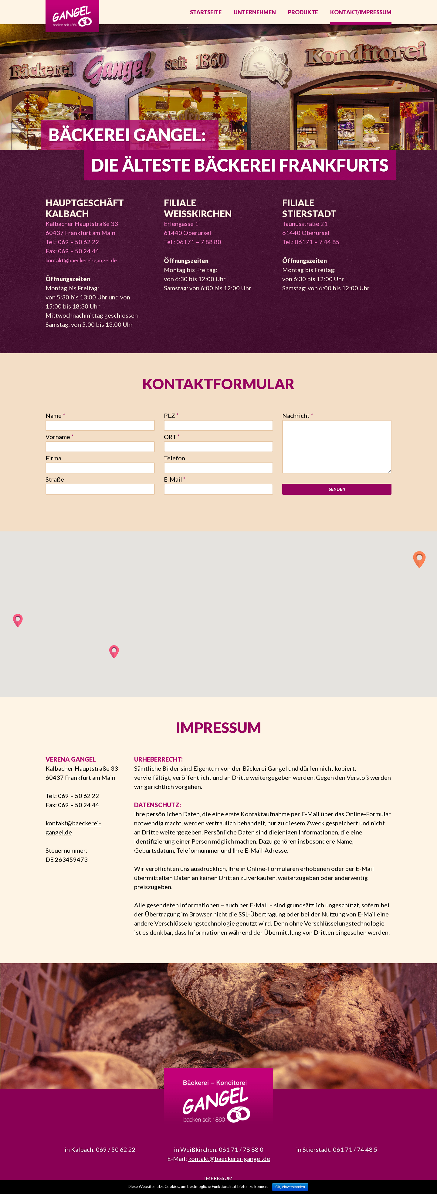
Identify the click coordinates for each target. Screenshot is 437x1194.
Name (55, 421)
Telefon (174, 464)
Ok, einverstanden (290, 1187)
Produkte (303, 15)
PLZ (171, 421)
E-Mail (174, 485)
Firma (53, 464)
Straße (55, 485)
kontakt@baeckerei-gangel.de (81, 266)
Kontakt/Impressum (360, 15)
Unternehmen (255, 15)
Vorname (59, 442)
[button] (419, 566)
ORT (172, 442)
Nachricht (297, 421)
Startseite (206, 15)
